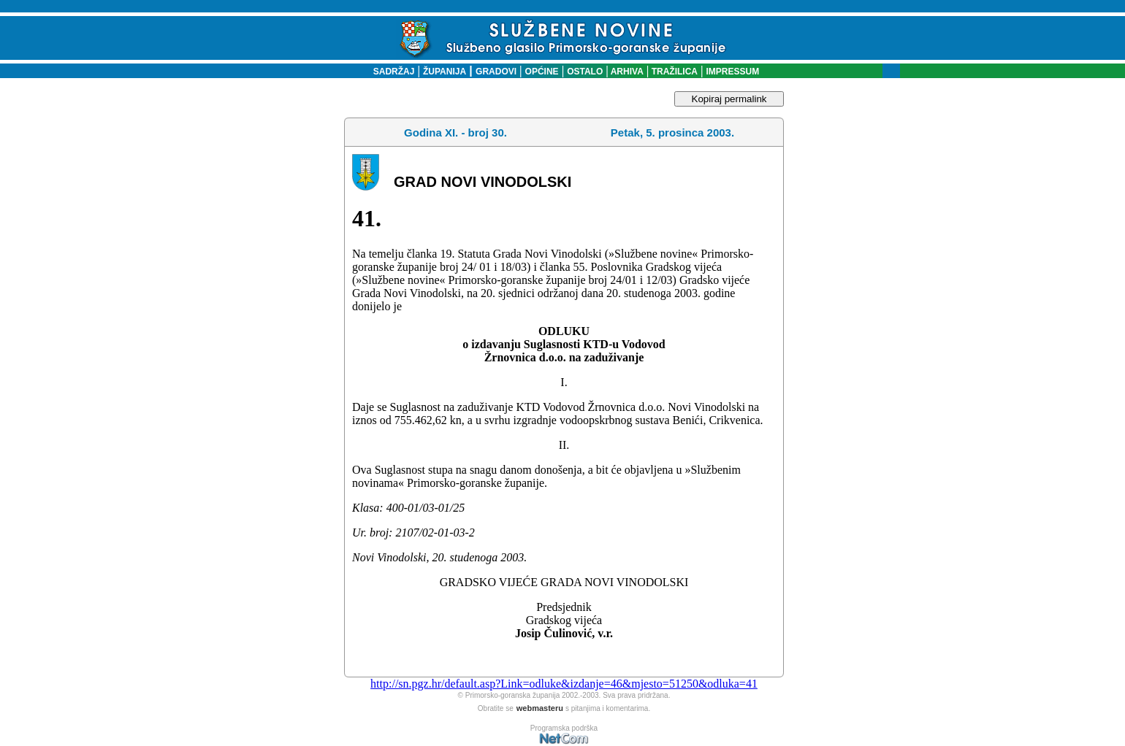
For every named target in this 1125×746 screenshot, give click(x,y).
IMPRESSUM (733, 71)
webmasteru (539, 708)
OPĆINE (542, 71)
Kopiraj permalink (729, 98)
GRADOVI (496, 71)
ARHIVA (626, 71)
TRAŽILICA (673, 71)
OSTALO (585, 71)
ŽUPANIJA (444, 71)
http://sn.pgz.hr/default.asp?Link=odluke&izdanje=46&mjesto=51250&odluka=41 (564, 683)
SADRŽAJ (390, 71)
